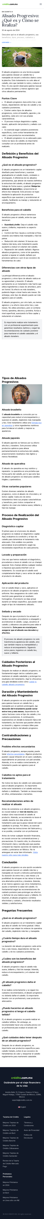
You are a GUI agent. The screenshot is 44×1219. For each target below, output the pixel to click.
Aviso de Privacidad (31, 1130)
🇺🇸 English (22, 1107)
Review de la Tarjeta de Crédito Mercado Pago (11, 1163)
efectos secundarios (16, 754)
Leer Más (7, 42)
